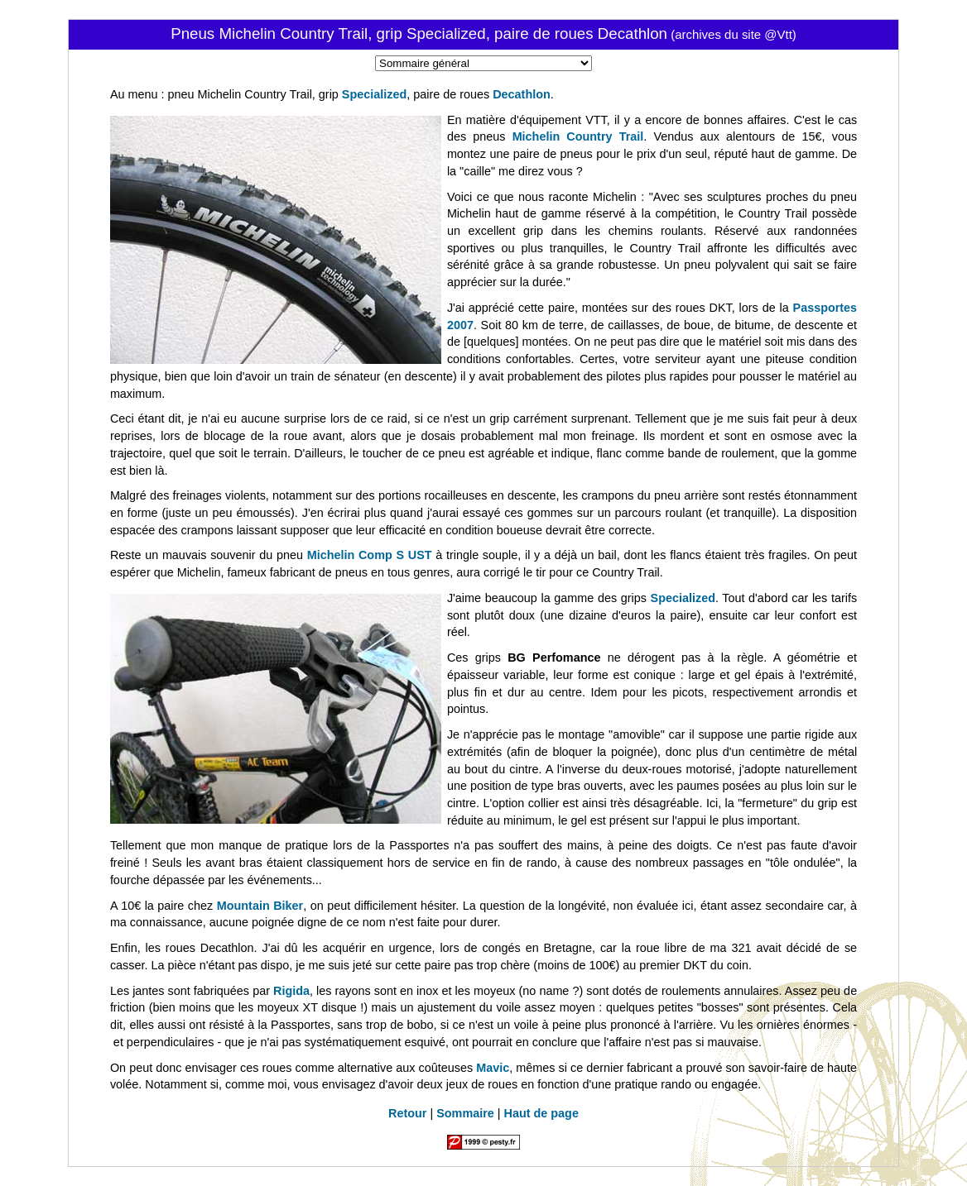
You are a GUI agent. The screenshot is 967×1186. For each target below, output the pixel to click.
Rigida (291, 990)
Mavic (492, 1067)
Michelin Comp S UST (369, 555)
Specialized (374, 94)
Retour (407, 1113)
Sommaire (465, 1113)
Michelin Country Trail (578, 136)
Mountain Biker (260, 905)
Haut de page (541, 1113)
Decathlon (522, 94)
